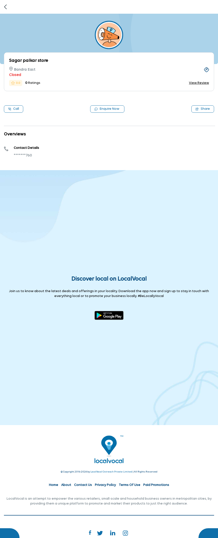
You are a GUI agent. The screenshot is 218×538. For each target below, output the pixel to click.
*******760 (23, 155)
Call (13, 109)
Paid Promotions (156, 485)
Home (53, 485)
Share (203, 109)
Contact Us (83, 485)
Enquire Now (106, 109)
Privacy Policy (105, 485)
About (66, 485)
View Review (199, 83)
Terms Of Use (129, 485)
